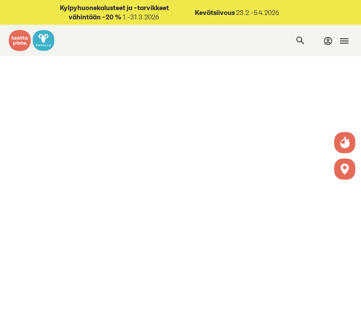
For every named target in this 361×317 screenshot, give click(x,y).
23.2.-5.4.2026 (257, 12)
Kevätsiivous (215, 12)
